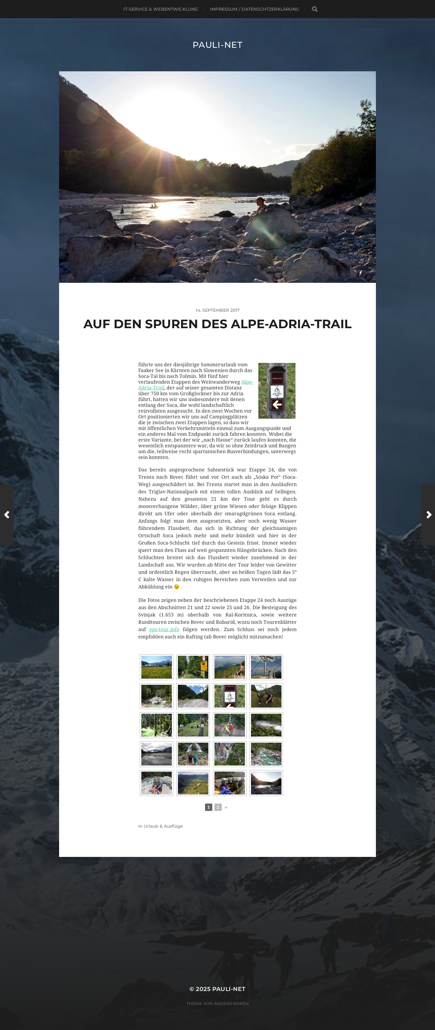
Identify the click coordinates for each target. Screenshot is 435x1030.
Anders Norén (231, 1003)
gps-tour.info (164, 629)
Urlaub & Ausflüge (163, 826)
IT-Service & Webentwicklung (160, 9)
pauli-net (217, 45)
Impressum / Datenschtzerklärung (254, 9)
